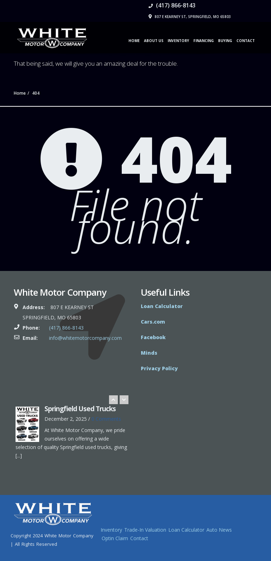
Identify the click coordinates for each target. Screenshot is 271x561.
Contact (245, 40)
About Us (153, 40)
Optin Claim (115, 538)
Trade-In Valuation (145, 529)
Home (134, 40)
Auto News (219, 529)
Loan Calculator (186, 529)
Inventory (178, 40)
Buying (225, 40)
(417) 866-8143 (172, 5)
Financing (203, 40)
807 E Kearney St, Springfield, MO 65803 (190, 16)
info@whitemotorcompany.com (85, 338)
